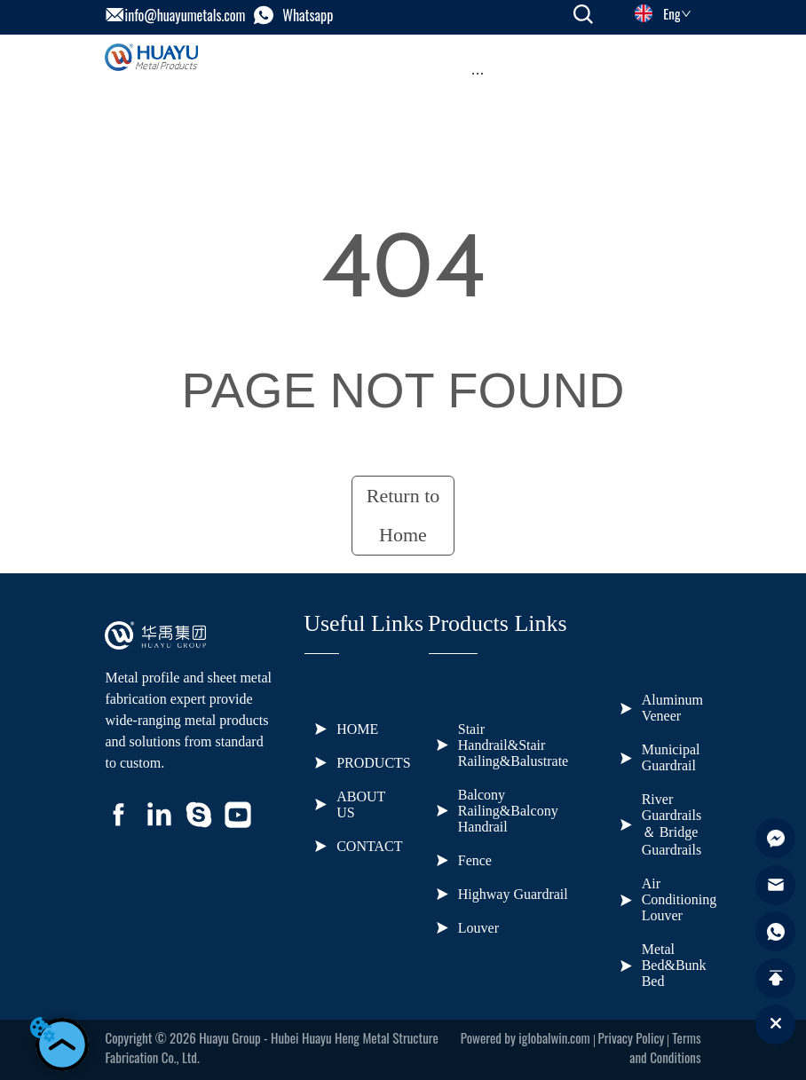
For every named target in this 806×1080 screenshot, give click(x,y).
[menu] (477, 73)
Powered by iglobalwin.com (525, 1037)
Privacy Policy (631, 1037)
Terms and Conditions (664, 1047)
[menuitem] (477, 73)
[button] (477, 73)
